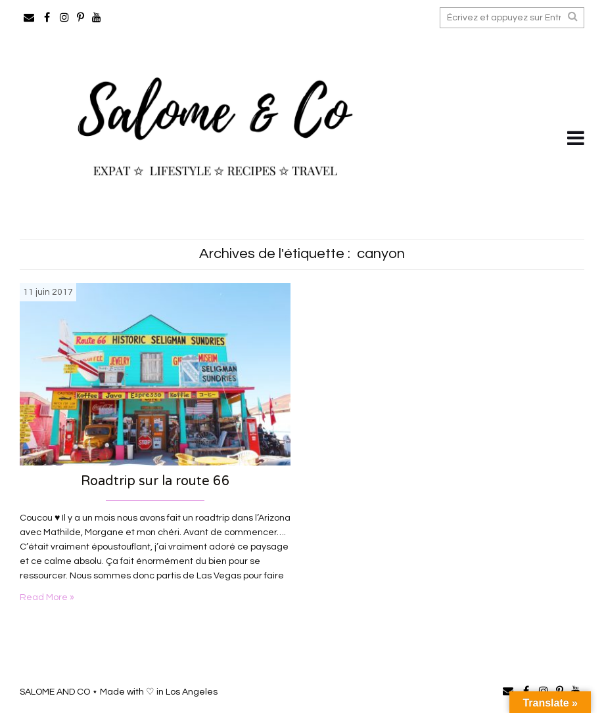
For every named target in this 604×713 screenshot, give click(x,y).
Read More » (47, 597)
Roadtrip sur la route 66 (155, 481)
